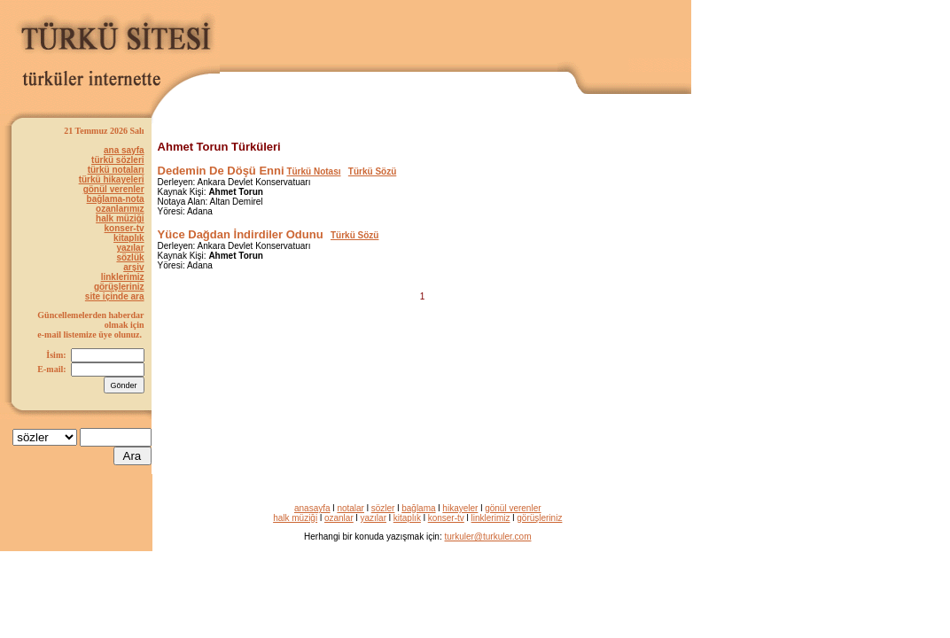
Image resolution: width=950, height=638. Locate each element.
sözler (383, 508)
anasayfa (312, 508)
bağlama (418, 508)
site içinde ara (114, 296)
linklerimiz (122, 277)
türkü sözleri (117, 160)
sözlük (130, 257)
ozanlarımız (120, 209)
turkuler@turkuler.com (488, 536)
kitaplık (128, 238)
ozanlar (339, 518)
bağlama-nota (115, 199)
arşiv (133, 267)
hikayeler (460, 508)
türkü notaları (116, 170)
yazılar (130, 248)
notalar (350, 508)
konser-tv (124, 228)
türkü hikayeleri (111, 179)
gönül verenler (113, 189)
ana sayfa (124, 150)
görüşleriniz (119, 287)
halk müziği (120, 218)
